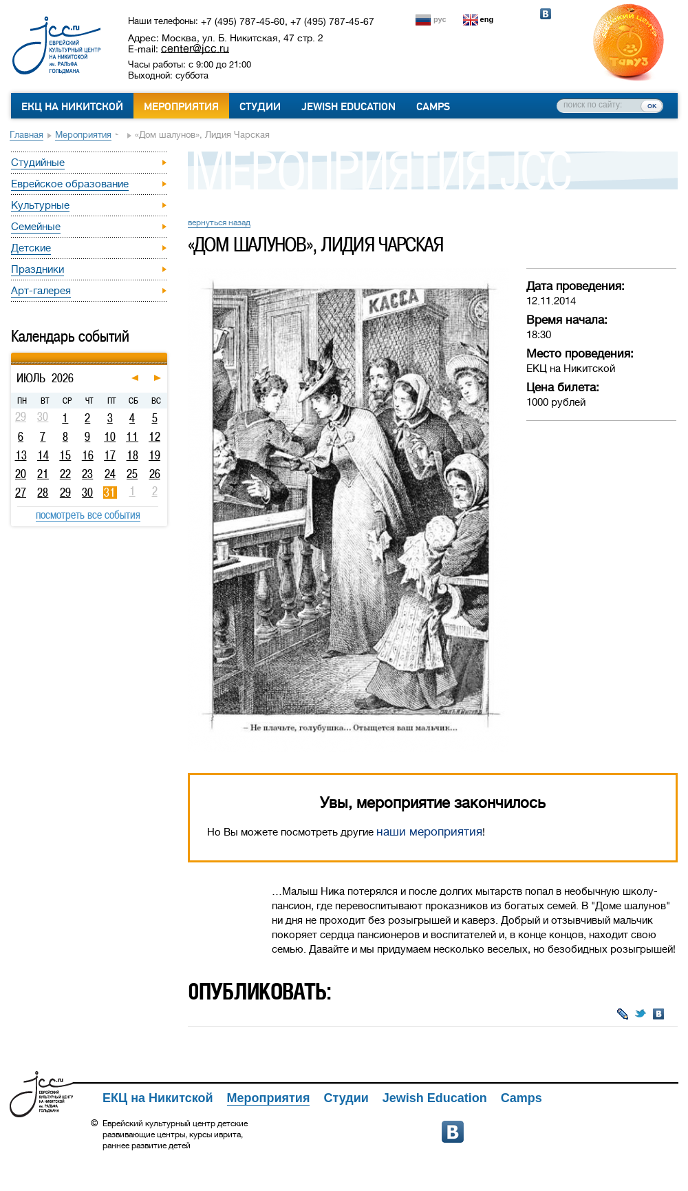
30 (87, 492)
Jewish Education (348, 107)
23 (87, 474)
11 (132, 437)
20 (20, 474)
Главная (26, 135)
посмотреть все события (88, 514)
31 (110, 492)
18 (132, 455)
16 (88, 455)
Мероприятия (181, 107)
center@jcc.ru (195, 48)
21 (43, 474)
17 (110, 455)
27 (20, 492)
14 (43, 455)
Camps (433, 107)
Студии (260, 107)
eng (487, 19)
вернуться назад (219, 222)
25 (132, 474)
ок (651, 105)
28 (42, 492)
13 (21, 455)
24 (110, 474)
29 (65, 492)
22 (65, 474)
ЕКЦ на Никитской (72, 107)
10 (110, 437)
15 (65, 455)
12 (154, 437)
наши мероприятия (429, 831)
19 (154, 455)
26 (154, 474)
